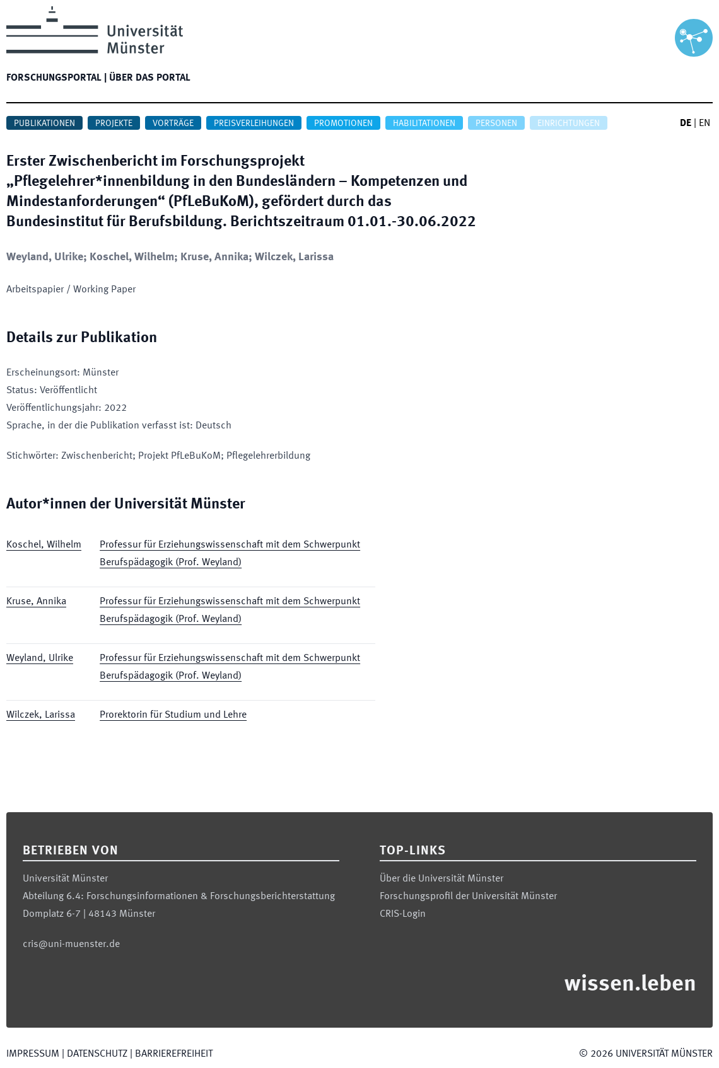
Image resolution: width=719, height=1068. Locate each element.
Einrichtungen (568, 123)
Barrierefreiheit (174, 1054)
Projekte (113, 123)
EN (704, 123)
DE (685, 123)
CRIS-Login (403, 914)
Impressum (32, 1054)
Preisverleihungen (254, 123)
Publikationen (44, 123)
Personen (496, 123)
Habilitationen (424, 123)
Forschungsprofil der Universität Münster (468, 897)
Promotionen (343, 123)
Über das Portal (149, 78)
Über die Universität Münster (441, 879)
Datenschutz (97, 1054)
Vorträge (173, 123)
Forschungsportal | (56, 78)
